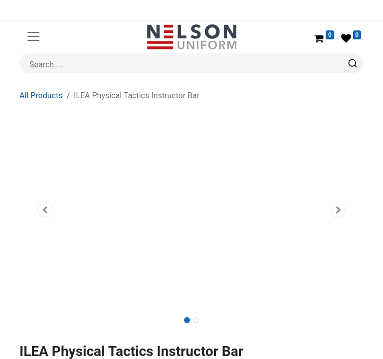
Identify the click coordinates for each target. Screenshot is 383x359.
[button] (45, 209)
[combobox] (191, 63)
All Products (40, 95)
